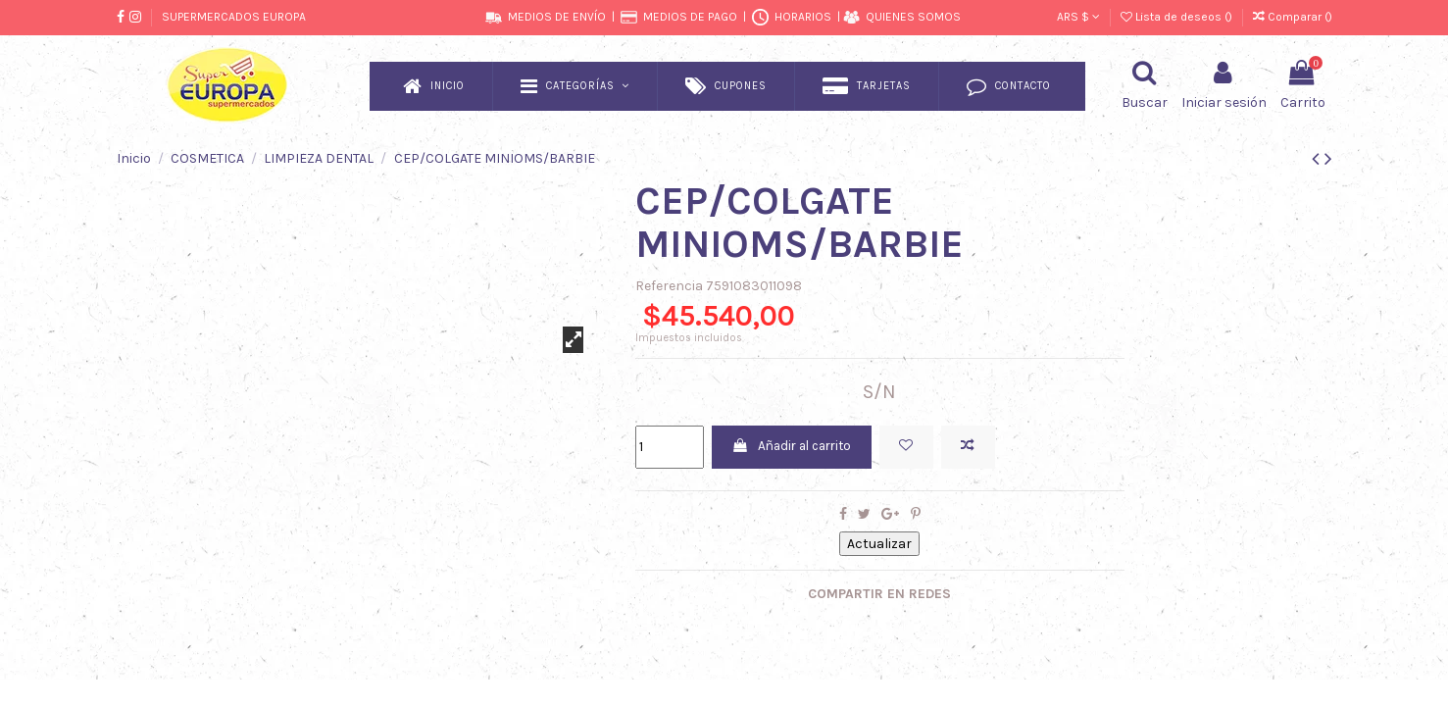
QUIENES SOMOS (913, 17)
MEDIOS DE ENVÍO (557, 17)
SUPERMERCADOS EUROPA (234, 17)
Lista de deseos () (1178, 17)
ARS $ (1078, 17)
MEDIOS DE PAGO (690, 17)
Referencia (669, 285)
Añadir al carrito (797, 447)
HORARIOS (802, 17)
